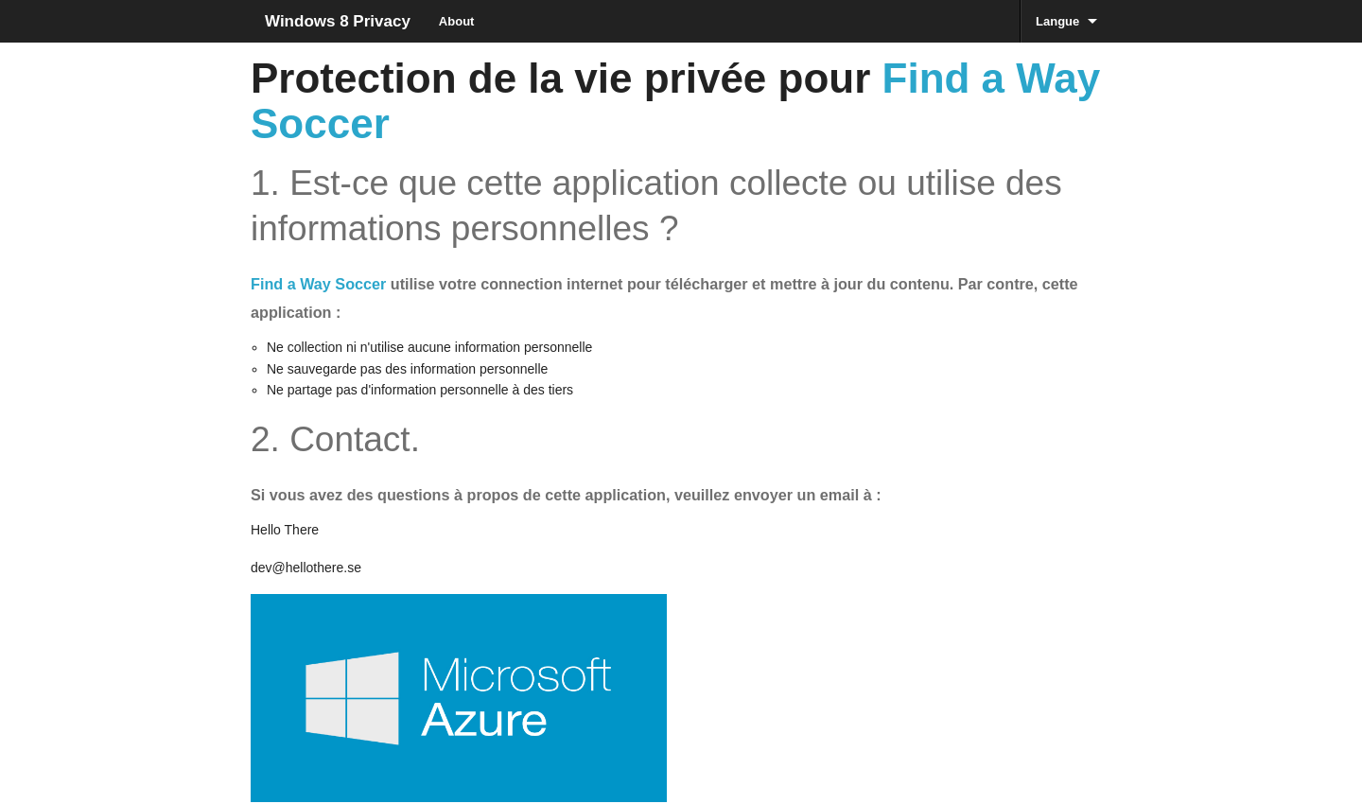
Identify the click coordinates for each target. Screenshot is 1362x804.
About (457, 21)
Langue (1057, 21)
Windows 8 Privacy (337, 21)
